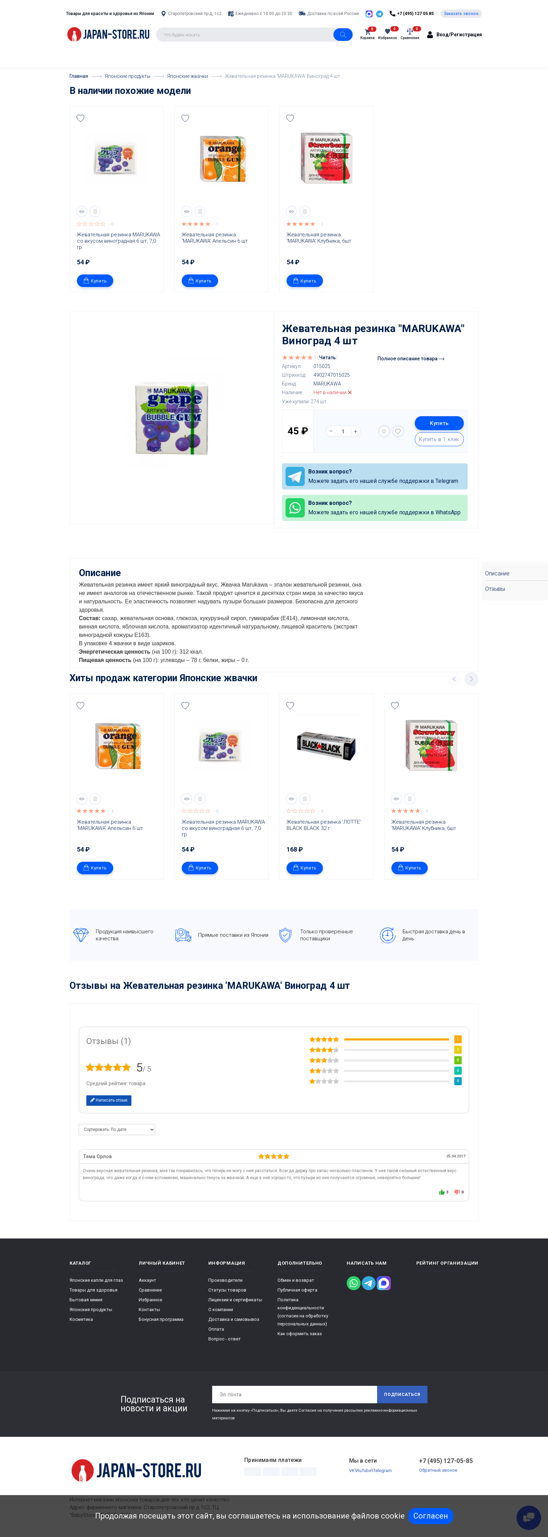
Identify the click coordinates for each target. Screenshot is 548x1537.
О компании (220, 1309)
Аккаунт (147, 1280)
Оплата (216, 1329)
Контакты (149, 1309)
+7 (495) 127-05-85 (446, 1460)
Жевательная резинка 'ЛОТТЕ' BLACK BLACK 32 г (324, 824)
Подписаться (402, 1394)
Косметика (81, 1319)
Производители (225, 1280)
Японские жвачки (218, 677)
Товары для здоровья (93, 1290)
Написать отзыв (109, 1099)
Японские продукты (91, 1309)
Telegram (382, 1470)
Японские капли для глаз (96, 1280)
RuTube (364, 1470)
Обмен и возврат (295, 1280)
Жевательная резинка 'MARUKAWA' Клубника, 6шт (319, 237)
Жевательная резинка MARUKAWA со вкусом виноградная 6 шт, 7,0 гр (118, 240)
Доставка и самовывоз (233, 1319)
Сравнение (150, 1290)
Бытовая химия (86, 1299)
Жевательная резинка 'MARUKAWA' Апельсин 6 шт (215, 237)
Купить (95, 281)
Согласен (430, 1516)
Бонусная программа (161, 1319)
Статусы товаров (227, 1290)
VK (352, 1470)
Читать (327, 357)
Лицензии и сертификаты (235, 1299)
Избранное (150, 1299)
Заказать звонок (461, 13)
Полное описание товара (410, 358)
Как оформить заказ (299, 1333)
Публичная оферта (297, 1290)
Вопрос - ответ (224, 1338)
